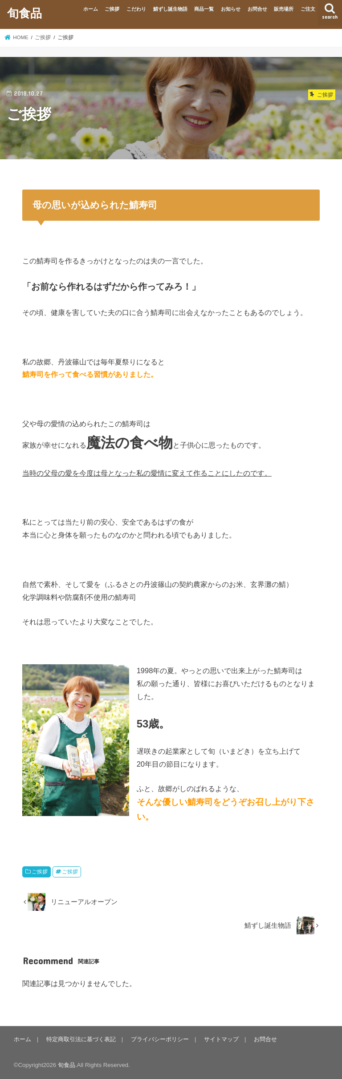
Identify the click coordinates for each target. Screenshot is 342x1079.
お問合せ (257, 9)
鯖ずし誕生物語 (170, 9)
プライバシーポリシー (160, 1039)
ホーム (90, 9)
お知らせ (230, 9)
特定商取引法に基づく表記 (81, 1039)
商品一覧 (204, 9)
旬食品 (24, 13)
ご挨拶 (112, 9)
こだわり (136, 9)
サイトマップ (221, 1039)
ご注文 (308, 9)
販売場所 (283, 9)
